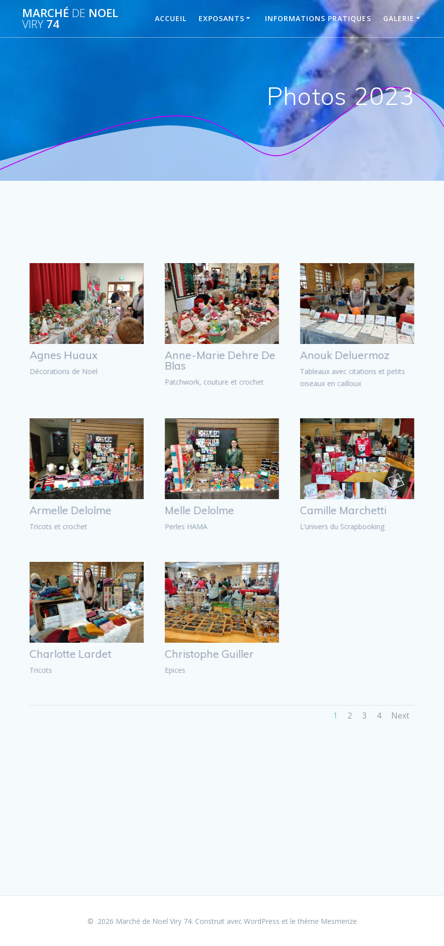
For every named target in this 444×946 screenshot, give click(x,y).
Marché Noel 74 (70, 19)
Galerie (398, 18)
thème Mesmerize (327, 921)
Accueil (171, 18)
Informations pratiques (318, 18)
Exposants (221, 18)
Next (400, 715)
